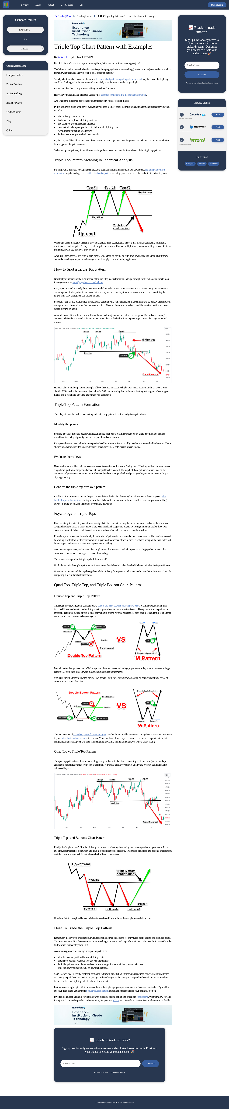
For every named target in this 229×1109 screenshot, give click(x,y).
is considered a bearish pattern (97, 173)
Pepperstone (142, 996)
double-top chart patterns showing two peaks (119, 605)
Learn (38, 4)
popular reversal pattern (97, 990)
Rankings (214, 163)
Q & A (9, 130)
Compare (190, 163)
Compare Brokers (14, 75)
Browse (202, 163)
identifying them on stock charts (88, 282)
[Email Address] (100, 1063)
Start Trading (217, 4)
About (51, 4)
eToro (116, 1000)
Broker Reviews (14, 102)
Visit (218, 114)
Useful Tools (67, 4)
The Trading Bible (62, 16)
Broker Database (14, 84)
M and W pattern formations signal (89, 734)
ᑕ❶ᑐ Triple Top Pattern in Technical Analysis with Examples (127, 16)
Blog (8, 121)
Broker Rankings (14, 93)
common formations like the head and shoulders (123, 94)
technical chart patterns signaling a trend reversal (119, 79)
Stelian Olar (63, 57)
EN (81, 4)
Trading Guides (13, 112)
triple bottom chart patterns (74, 738)
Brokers (24, 4)
